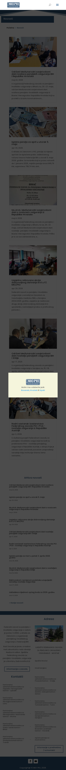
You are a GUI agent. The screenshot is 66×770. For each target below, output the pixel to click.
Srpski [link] (42, 390)
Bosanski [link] (25, 390)
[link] (13, 5)
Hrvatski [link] (33, 390)
